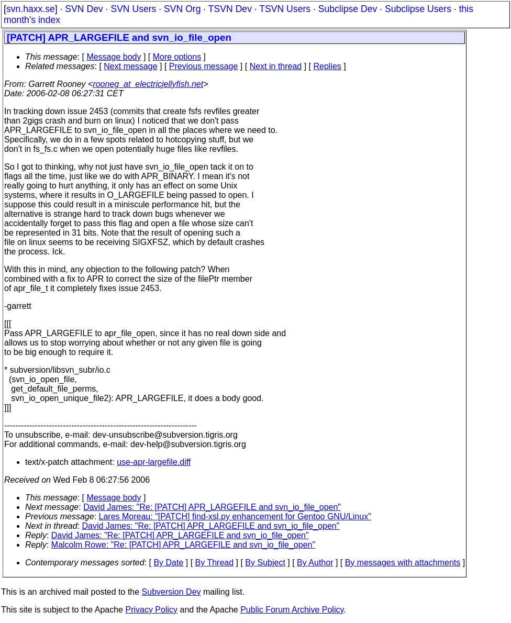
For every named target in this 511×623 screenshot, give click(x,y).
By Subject (265, 562)
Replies (327, 66)
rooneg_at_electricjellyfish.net (148, 84)
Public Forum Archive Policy (291, 609)
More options (177, 56)
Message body (113, 56)
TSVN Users (284, 9)
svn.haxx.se (30, 9)
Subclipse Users (418, 9)
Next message (130, 66)
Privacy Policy (151, 609)
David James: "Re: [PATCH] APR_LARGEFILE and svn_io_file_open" (212, 507)
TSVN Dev (230, 9)
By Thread (214, 562)
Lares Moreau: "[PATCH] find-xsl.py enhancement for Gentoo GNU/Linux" (235, 516)
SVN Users (133, 9)
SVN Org (182, 9)
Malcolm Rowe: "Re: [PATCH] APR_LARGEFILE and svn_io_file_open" (183, 544)
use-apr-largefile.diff (154, 462)
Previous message (203, 66)
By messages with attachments (403, 562)
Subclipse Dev (347, 9)
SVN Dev (84, 9)
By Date (168, 562)
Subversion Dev (171, 591)
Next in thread (276, 66)
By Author (315, 562)
